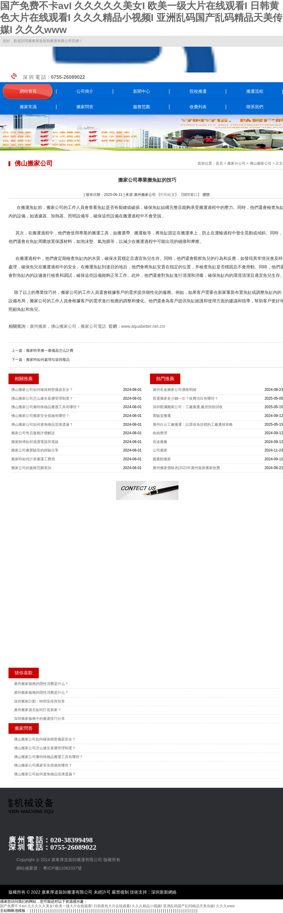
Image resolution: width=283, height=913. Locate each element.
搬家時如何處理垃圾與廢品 (48, 359)
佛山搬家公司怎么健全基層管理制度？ (42, 398)
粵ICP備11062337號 (62, 868)
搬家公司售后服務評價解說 (33, 433)
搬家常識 (28, 107)
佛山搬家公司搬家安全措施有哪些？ (40, 416)
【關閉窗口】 (190, 195)
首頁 (219, 163)
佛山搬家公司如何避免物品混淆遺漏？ (42, 424)
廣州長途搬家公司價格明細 (174, 390)
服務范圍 (141, 107)
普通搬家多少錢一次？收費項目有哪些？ (185, 398)
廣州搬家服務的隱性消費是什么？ (41, 684)
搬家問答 (84, 107)
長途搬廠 (160, 442)
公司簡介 (84, 91)
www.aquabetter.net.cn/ (143, 326)
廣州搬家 (38, 326)
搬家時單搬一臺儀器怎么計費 (49, 350)
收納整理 (160, 433)
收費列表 (198, 107)
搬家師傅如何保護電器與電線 (34, 442)
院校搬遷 (198, 91)
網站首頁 (28, 91)
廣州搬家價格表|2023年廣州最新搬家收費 (186, 468)
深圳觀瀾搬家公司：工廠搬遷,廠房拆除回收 (188, 407)
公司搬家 (160, 450)
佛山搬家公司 (260, 163)
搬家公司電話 (93, 326)
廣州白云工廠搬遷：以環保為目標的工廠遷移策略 (193, 424)
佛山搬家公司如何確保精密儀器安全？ (42, 390)
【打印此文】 (167, 195)
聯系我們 (254, 107)
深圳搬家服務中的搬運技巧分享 (39, 719)
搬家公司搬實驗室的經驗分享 (34, 450)
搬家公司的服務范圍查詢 (31, 468)
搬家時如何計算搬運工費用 (33, 459)
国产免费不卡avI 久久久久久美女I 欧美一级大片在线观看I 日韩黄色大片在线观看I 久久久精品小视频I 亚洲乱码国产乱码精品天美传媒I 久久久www (141, 17)
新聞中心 (141, 91)
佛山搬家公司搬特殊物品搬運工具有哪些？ (45, 407)
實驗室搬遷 (162, 416)
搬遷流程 (254, 91)
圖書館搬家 (162, 459)
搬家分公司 (236, 163)
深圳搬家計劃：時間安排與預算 (39, 701)
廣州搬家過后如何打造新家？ (37, 710)
